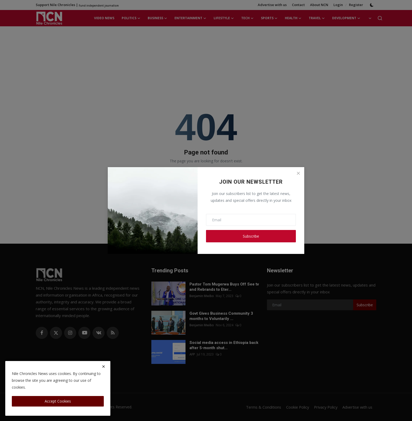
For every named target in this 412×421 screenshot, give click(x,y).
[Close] (298, 173)
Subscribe (251, 236)
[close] (103, 366)
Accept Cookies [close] (58, 401)
